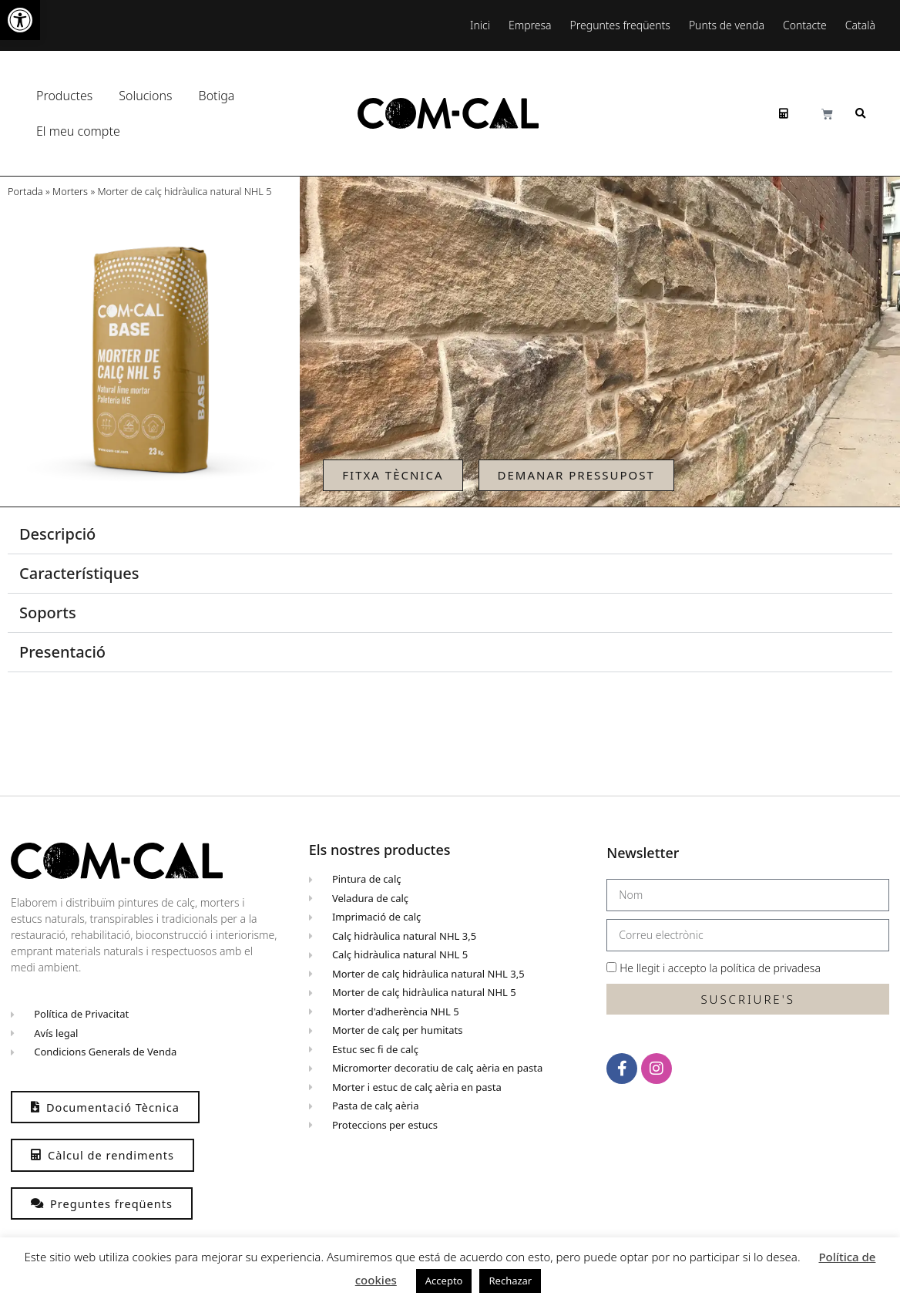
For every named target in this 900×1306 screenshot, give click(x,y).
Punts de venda (726, 25)
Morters (70, 191)
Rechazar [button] (510, 1280)
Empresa (530, 25)
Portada (25, 191)
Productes (68, 95)
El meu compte (82, 131)
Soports (47, 612)
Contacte (805, 25)
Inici (480, 25)
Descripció (57, 533)
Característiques (79, 573)
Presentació (62, 651)
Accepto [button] (444, 1280)
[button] (20, 20)
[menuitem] (864, 25)
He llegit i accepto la (720, 968)
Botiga (217, 95)
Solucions (149, 95)
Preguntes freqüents (620, 25)
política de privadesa (770, 968)
